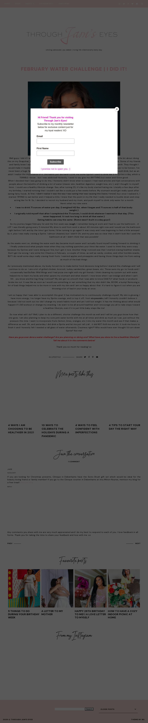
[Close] (117, 109)
